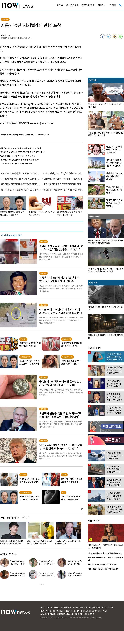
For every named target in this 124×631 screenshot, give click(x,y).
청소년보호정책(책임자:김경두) (82, 608)
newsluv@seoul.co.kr (41, 123)
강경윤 (3, 35)
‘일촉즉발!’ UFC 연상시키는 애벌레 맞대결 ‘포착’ (19, 159)
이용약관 (56, 608)
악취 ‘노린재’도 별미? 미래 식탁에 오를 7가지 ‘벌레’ (20, 148)
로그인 (42, 608)
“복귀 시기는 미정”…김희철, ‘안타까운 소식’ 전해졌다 (74, 563)
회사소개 (49, 608)
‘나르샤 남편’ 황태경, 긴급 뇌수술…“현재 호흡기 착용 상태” (18, 563)
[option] (40, 534)
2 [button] (41, 584)
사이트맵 (110, 608)
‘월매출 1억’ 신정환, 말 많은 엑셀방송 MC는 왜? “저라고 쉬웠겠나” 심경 (39, 542)
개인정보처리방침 (66, 608)
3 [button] (43, 584)
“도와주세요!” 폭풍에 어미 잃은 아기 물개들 (17, 155)
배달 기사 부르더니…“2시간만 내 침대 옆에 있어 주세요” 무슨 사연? (67, 542)
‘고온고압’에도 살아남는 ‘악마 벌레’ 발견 (16, 163)
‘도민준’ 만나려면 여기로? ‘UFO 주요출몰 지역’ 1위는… (22, 152)
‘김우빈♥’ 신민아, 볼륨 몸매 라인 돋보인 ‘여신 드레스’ (74, 575)
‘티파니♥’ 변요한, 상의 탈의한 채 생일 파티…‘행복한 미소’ (17, 575)
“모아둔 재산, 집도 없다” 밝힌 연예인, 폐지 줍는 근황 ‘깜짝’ (46, 575)
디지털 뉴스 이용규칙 (99, 608)
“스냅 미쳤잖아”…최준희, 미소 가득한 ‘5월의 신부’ (46, 563)
